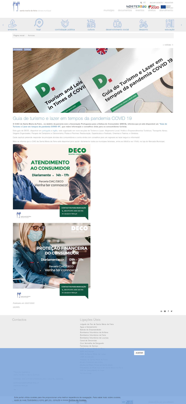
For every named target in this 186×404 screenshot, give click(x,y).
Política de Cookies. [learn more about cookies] (78, 400)
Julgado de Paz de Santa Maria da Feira (97, 324)
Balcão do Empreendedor (90, 330)
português (46, 131)
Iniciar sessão (156, 3)
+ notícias (168, 45)
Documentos (125, 10)
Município (109, 10)
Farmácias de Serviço (89, 346)
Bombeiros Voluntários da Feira (93, 335)
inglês (55, 131)
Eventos (140, 10)
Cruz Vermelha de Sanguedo (92, 343)
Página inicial (19, 35)
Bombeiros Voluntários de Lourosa (94, 338)
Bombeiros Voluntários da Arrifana (94, 332)
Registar (169, 3)
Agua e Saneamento (88, 327)
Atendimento (166, 10)
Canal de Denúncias (88, 340)
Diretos (152, 10)
